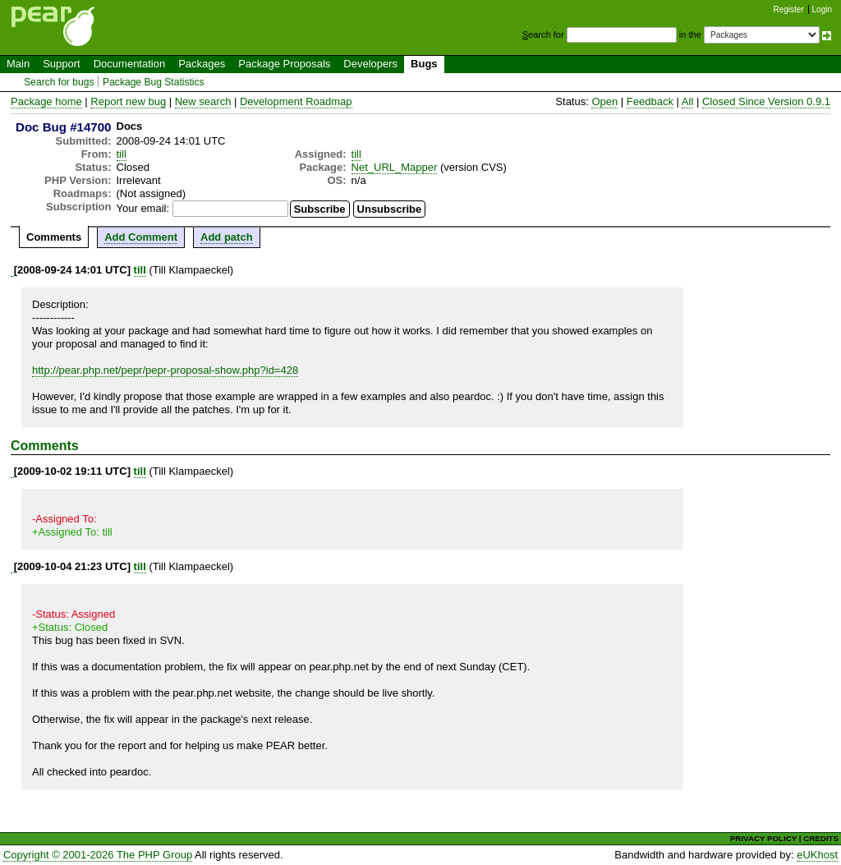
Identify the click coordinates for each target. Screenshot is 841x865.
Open (604, 101)
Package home (46, 101)
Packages (201, 64)
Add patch (226, 237)
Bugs (424, 64)
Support (61, 64)
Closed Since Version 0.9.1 (766, 101)
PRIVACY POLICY (763, 838)
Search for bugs (59, 82)
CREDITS (821, 838)
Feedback (650, 101)
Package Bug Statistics (154, 82)
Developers (370, 64)
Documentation (129, 64)
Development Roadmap (296, 101)
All (687, 101)
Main (18, 64)
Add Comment (140, 237)
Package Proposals (284, 64)
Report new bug (128, 101)
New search (203, 101)
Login (822, 9)
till (121, 154)
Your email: (143, 208)
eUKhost (817, 855)
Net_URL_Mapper (395, 167)
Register (789, 9)
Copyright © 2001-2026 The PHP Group (97, 855)
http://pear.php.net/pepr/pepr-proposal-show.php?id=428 (165, 370)
